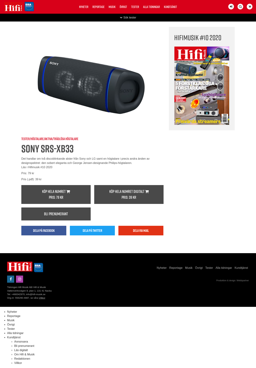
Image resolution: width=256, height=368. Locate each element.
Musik (112, 7)
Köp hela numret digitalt (129, 194)
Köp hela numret (56, 194)
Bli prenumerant (56, 214)
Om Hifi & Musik (24, 354)
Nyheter (83, 7)
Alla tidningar (151, 7)
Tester (135, 7)
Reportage (98, 7)
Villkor (42, 298)
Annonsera (21, 341)
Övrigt (123, 7)
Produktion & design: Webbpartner (232, 280)
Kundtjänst (170, 7)
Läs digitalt (21, 350)
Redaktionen (22, 358)
